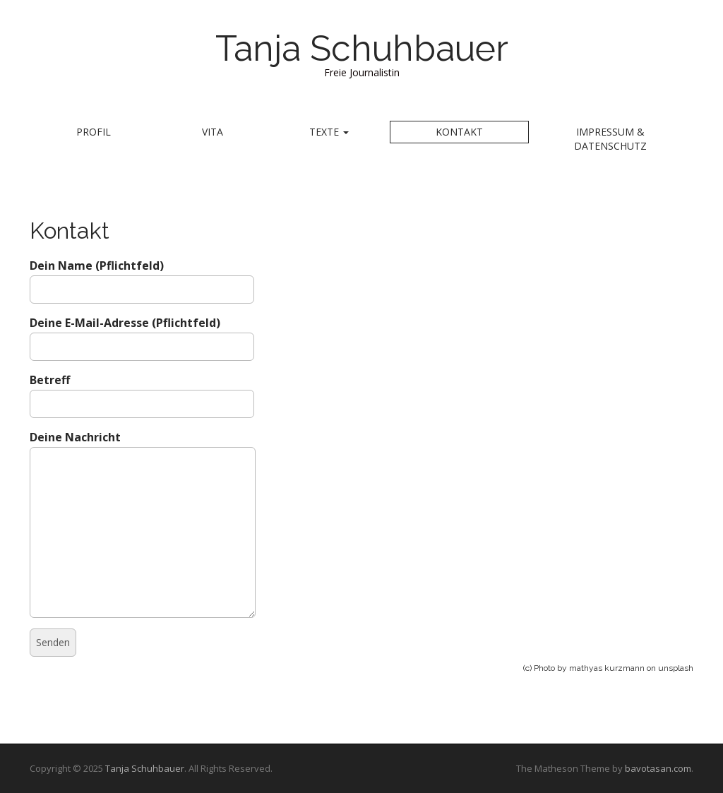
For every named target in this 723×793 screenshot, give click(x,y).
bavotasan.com (658, 768)
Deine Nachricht (143, 446)
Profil (93, 131)
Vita (212, 131)
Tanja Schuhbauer (361, 48)
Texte (329, 131)
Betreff (142, 391)
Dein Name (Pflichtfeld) (142, 277)
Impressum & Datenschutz (610, 139)
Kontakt (459, 131)
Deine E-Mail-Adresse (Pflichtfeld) (142, 334)
